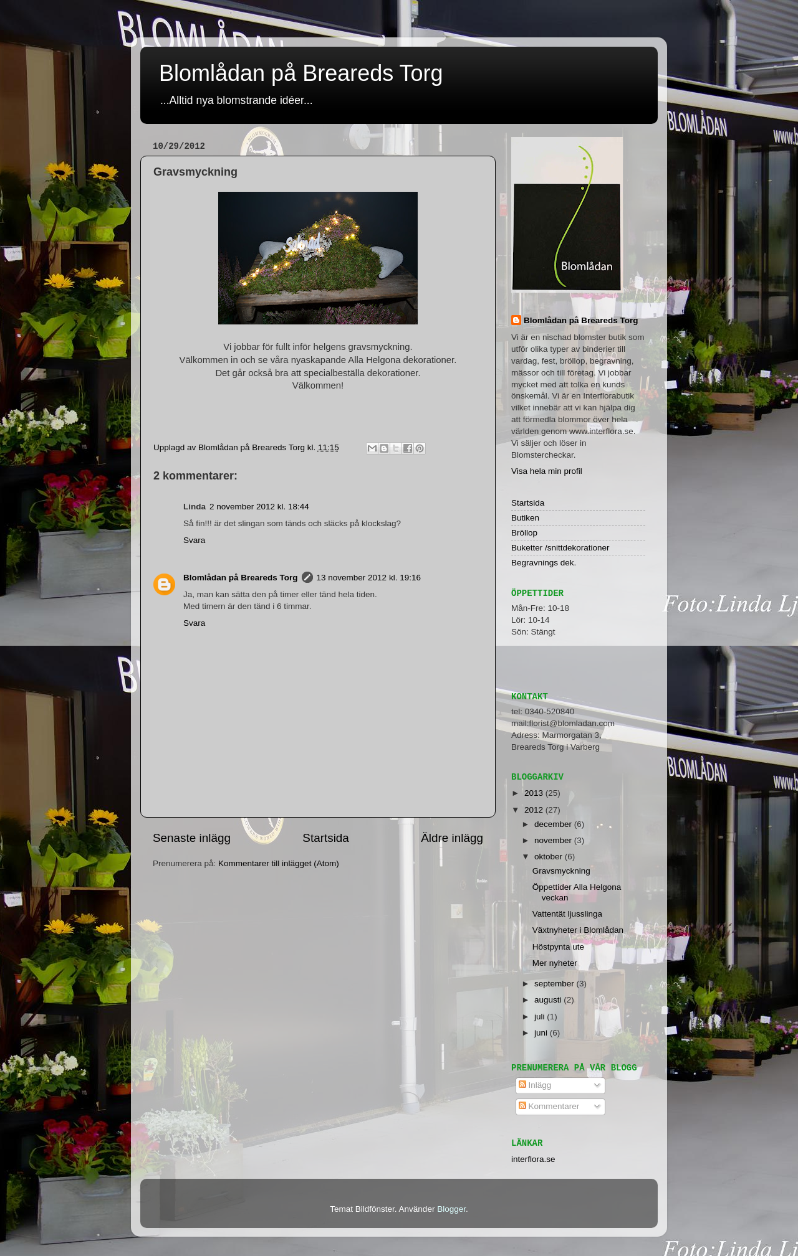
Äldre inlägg (452, 837)
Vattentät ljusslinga (567, 913)
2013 (535, 793)
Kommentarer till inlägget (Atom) (278, 863)
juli (540, 1016)
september (555, 983)
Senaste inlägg (192, 837)
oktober (549, 856)
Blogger (451, 1209)
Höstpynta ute (558, 946)
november (554, 840)
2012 (535, 810)
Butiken (525, 517)
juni (542, 1032)
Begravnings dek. (543, 562)
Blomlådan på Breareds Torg (301, 73)
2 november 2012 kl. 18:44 (259, 506)
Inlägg (535, 1085)
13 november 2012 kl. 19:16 (369, 577)
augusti (549, 999)
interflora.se (533, 1159)
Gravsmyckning (561, 871)
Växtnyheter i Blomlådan (577, 930)
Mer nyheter (554, 963)
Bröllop (524, 532)
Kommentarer (549, 1106)
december (554, 824)
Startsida (325, 837)
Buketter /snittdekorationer (560, 547)
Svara (194, 540)
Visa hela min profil (546, 471)
